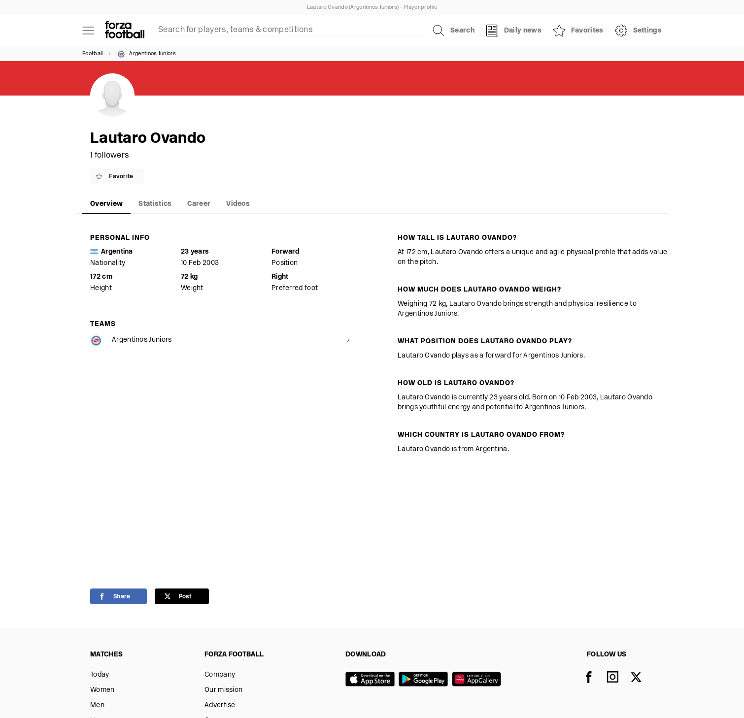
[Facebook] (595, 678)
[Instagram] (618, 678)
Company (219, 675)
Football (92, 54)
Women (102, 690)
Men (97, 705)
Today (99, 675)
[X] (642, 678)
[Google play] (425, 680)
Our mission (223, 690)
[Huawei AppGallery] (478, 680)
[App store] (372, 680)
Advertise (220, 705)
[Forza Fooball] (124, 30)
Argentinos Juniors (146, 54)
